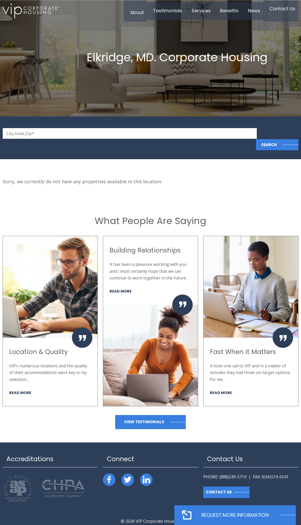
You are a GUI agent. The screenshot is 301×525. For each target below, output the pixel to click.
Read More (20, 381)
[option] (50, 310)
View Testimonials (144, 410)
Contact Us (219, 481)
